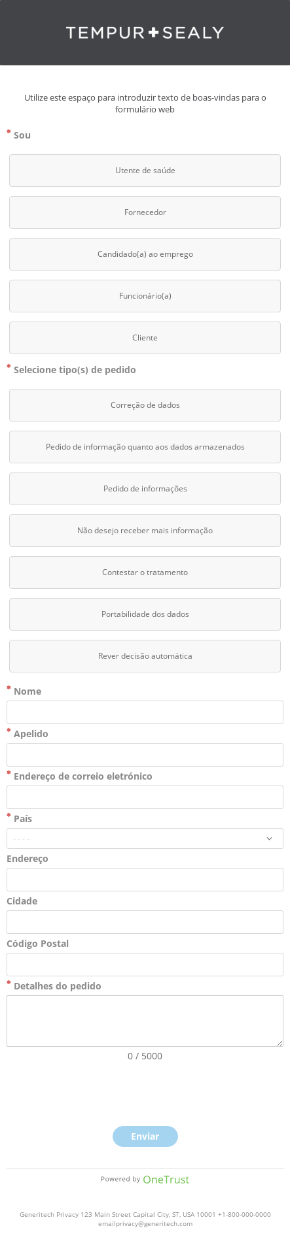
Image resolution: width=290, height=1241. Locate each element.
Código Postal (38, 943)
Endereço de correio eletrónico (80, 776)
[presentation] (145, 1093)
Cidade (22, 901)
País (19, 818)
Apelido (27, 733)
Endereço (27, 858)
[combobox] (145, 838)
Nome (24, 691)
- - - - (20, 838)
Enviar (145, 1136)
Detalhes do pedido (54, 986)
